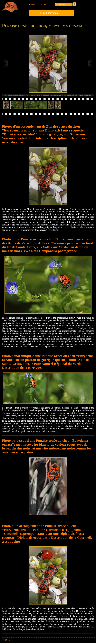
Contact (45, 4)
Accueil (32, 4)
